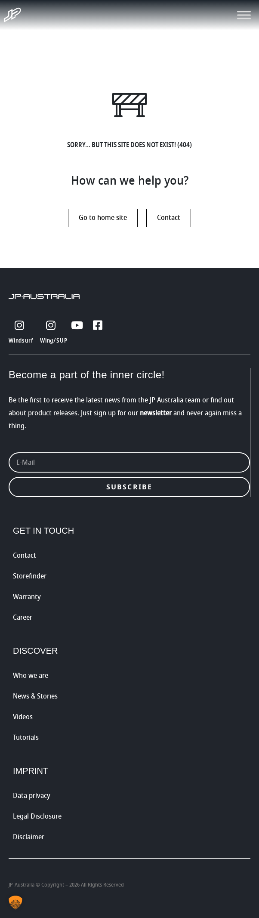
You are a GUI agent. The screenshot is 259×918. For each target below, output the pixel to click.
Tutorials (26, 738)
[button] (15, 902)
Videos (23, 717)
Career (22, 617)
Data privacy (31, 796)
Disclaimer (28, 837)
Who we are (30, 676)
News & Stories (35, 696)
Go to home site (103, 218)
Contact (168, 218)
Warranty (27, 597)
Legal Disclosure (37, 816)
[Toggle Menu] (244, 15)
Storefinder (29, 576)
